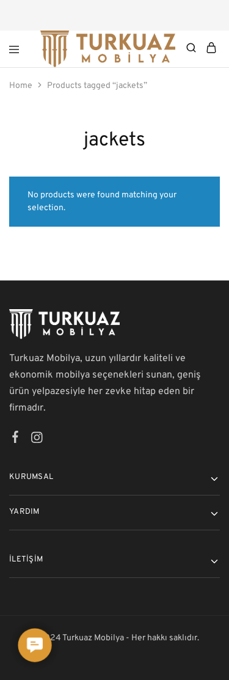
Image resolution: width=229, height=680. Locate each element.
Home (20, 86)
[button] (35, 645)
